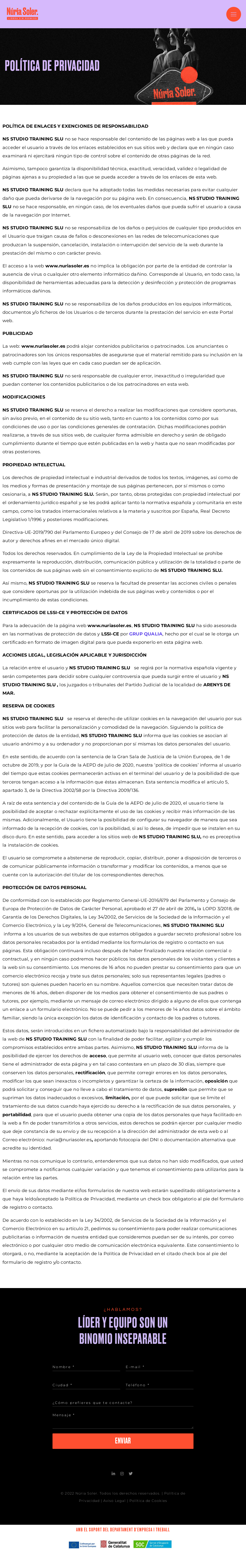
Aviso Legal (114, 1496)
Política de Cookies (148, 1496)
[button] (233, 14)
